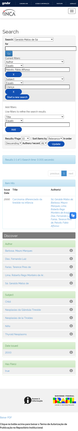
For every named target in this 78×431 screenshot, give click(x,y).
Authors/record (31, 143)
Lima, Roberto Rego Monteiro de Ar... (25, 275)
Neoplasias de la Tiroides (19, 317)
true (7, 370)
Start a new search (17, 97)
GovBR (6, 3)
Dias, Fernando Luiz (61, 215)
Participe (59, 3)
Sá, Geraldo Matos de (62, 199)
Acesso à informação (42, 3)
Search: (9, 39)
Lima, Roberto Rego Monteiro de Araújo (60, 209)
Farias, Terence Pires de (18, 266)
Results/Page (13, 138)
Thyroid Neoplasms (16, 334)
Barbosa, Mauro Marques (59, 204)
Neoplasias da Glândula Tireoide (23, 309)
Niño (7, 325)
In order (67, 138)
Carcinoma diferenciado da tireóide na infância (27, 201)
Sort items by (39, 138)
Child (8, 301)
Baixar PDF (6, 417)
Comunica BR (24, 3)
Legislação (73, 3)
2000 (8, 352)
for (6, 44)
